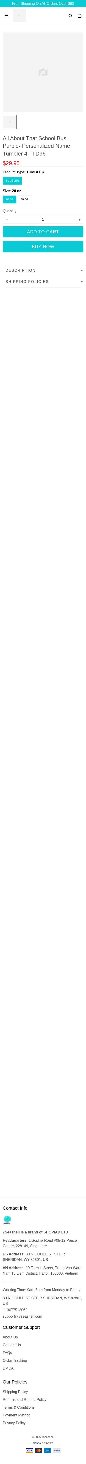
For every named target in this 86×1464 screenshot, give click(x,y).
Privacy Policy (14, 1423)
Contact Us (12, 1345)
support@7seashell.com (22, 1316)
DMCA (8, 1368)
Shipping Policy (15, 1392)
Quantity (10, 211)
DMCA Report (43, 1443)
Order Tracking (15, 1360)
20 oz (16, 191)
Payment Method (17, 1415)
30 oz (24, 199)
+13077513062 (15, 1310)
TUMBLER (35, 172)
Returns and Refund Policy (24, 1400)
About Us (10, 1337)
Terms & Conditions (19, 1407)
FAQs (7, 1353)
